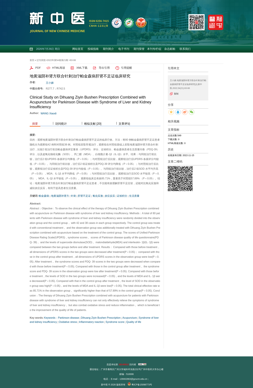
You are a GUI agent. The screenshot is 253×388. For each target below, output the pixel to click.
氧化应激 (98, 195)
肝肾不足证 (84, 195)
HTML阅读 (58, 67)
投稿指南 (93, 48)
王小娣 (50, 82)
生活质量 (134, 195)
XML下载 (81, 67)
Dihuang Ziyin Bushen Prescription (101, 317)
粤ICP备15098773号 (142, 384)
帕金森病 (44, 195)
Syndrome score (115, 322)
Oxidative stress (68, 322)
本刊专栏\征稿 (154, 50)
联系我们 (185, 48)
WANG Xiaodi (48, 113)
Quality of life (133, 322)
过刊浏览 (41, 60)
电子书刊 (123, 48)
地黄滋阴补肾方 (60, 195)
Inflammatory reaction (91, 322)
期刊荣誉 (139, 48)
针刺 (73, 195)
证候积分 (122, 195)
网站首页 (77, 48)
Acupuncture (129, 317)
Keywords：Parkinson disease (61, 317)
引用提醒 (126, 67)
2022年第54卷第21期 (57, 60)
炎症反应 (110, 195)
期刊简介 (108, 48)
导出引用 (104, 67)
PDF (38, 67)
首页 (32, 60)
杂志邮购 (169, 48)
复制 (176, 93)
